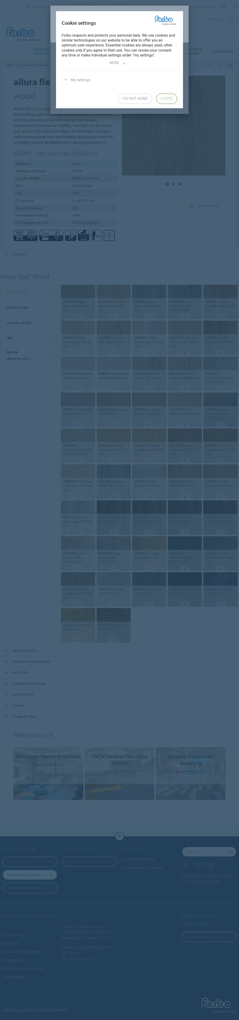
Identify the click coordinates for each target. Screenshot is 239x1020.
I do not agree (135, 98)
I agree (166, 98)
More (117, 63)
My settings (76, 80)
